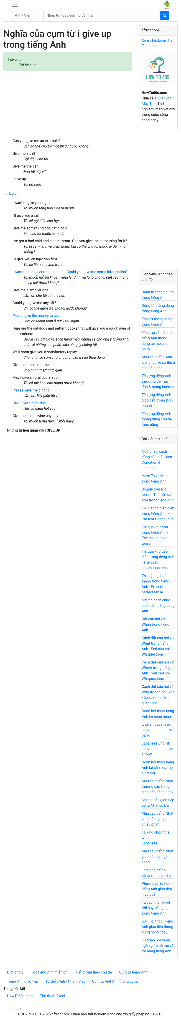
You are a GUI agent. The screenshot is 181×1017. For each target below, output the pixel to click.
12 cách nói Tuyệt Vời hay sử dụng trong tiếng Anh (156, 907)
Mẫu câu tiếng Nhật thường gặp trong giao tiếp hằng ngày (157, 786)
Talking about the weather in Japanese (155, 837)
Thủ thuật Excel (52, 996)
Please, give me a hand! (32, 390)
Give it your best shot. (30, 403)
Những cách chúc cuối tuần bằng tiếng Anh (158, 605)
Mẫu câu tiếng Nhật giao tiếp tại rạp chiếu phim (157, 818)
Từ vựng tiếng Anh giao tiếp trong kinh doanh (157, 400)
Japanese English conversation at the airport (157, 748)
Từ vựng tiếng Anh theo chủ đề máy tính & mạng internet (158, 381)
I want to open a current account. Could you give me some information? (70, 272)
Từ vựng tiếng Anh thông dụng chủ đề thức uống (157, 419)
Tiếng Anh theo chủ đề (94, 972)
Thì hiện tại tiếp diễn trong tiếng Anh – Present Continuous (158, 513)
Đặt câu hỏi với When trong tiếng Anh (155, 624)
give (15, 193)
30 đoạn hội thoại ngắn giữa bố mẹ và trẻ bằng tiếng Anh (157, 945)
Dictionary (15, 972)
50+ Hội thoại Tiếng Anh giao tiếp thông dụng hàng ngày (157, 926)
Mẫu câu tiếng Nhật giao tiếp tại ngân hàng (157, 856)
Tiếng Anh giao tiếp (22, 981)
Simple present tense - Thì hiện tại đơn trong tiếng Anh (157, 494)
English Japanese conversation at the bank (157, 729)
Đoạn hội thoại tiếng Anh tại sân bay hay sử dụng (158, 767)
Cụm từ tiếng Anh (133, 972)
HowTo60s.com (20, 996)
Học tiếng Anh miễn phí (49, 972)
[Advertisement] (68, 104)
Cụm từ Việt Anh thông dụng (115, 981)
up (5, 193)
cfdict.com (12, 1009)
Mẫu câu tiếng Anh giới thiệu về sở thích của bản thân (158, 362)
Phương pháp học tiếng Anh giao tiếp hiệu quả (157, 889)
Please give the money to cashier (39, 315)
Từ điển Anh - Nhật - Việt (65, 981)
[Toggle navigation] (15, 4)
